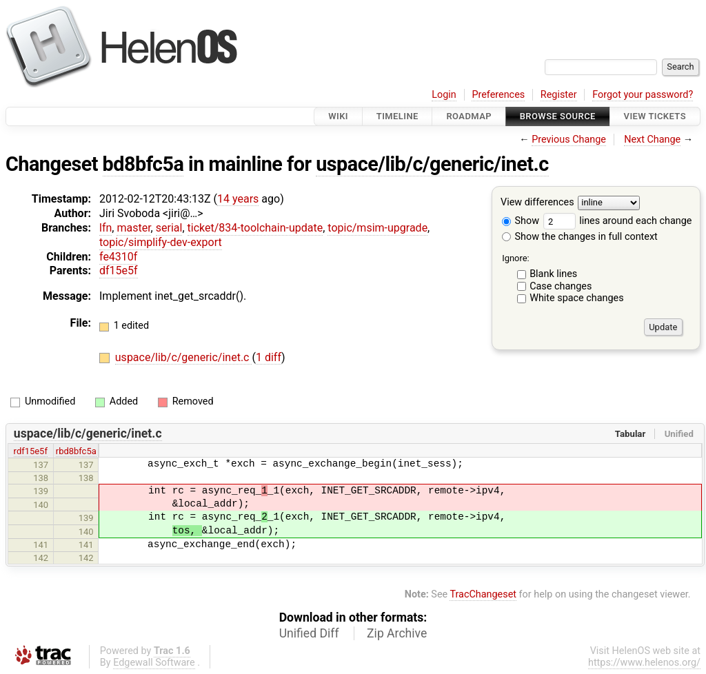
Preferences (498, 95)
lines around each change (617, 221)
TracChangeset (483, 594)
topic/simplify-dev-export (160, 242)
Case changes (561, 286)
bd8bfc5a (143, 164)
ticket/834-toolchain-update (255, 227)
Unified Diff (309, 633)
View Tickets (655, 116)
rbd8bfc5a (76, 451)
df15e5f (118, 270)
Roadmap (469, 116)
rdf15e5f (31, 451)
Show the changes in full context (580, 237)
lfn (105, 227)
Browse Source (558, 116)
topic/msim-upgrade (377, 227)
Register (559, 95)
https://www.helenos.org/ (644, 662)
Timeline (397, 116)
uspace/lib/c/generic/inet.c (432, 164)
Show (520, 221)
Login (444, 95)
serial (169, 227)
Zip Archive (397, 633)
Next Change (652, 139)
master (133, 227)
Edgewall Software (154, 662)
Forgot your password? (642, 95)
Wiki (338, 116)
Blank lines (553, 274)
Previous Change (569, 139)
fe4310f (118, 256)
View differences (537, 203)
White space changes (577, 298)
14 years (238, 198)
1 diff (268, 357)
